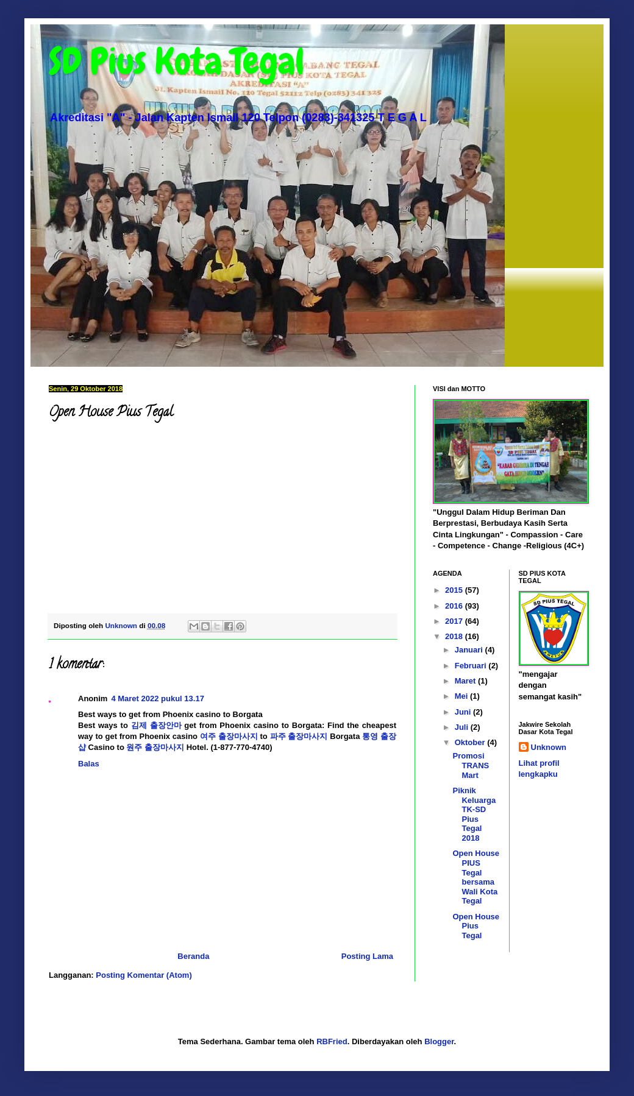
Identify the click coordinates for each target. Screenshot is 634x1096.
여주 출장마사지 (229, 736)
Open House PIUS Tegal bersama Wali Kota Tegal (475, 877)
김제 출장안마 (156, 725)
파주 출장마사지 (299, 736)
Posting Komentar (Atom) (143, 975)
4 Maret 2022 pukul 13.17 (157, 698)
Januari (470, 649)
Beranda (193, 956)
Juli (463, 727)
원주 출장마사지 (155, 747)
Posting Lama (367, 956)
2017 (455, 621)
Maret (466, 680)
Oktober (471, 742)
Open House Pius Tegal (475, 926)
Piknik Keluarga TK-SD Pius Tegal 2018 (474, 814)
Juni (464, 711)
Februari (472, 665)
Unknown (549, 747)
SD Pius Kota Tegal (176, 61)
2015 (455, 590)
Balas (88, 763)
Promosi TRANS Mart (470, 765)
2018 (455, 636)
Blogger (439, 1041)
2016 (455, 605)
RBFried (331, 1041)
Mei (462, 696)
